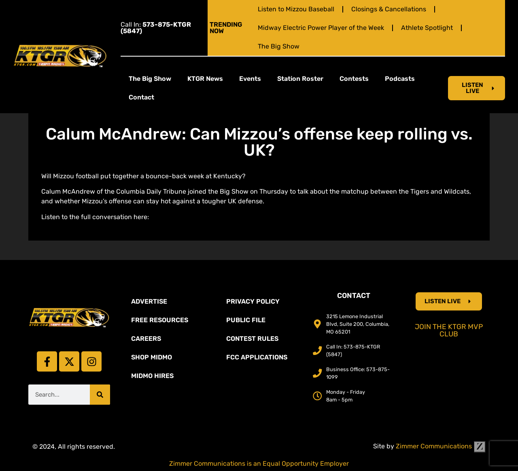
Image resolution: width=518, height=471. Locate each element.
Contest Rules (252, 338)
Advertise (149, 301)
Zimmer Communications (441, 446)
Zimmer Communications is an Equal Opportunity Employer (259, 463)
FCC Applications (256, 357)
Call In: (156, 28)
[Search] (100, 394)
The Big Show (278, 46)
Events (250, 78)
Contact (141, 97)
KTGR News (205, 78)
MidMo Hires (152, 376)
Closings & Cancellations (388, 9)
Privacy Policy (253, 301)
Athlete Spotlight (427, 28)
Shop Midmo (151, 357)
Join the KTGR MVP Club (449, 330)
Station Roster (300, 78)
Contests (354, 78)
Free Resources (159, 320)
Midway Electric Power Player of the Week (321, 28)
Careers (146, 338)
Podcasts (400, 78)
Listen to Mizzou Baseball (296, 9)
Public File (245, 320)
